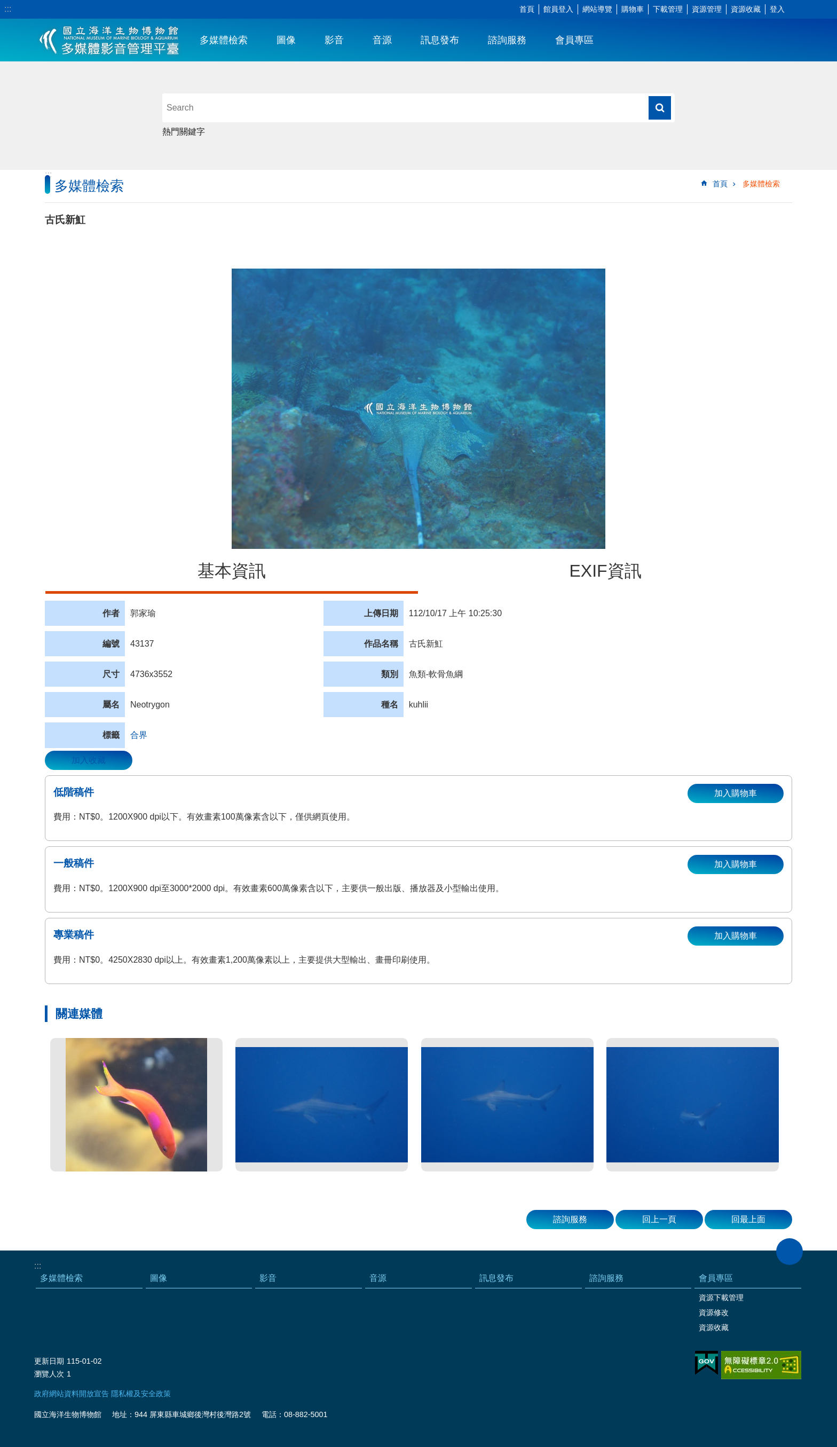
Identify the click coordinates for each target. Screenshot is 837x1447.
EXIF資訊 (605, 570)
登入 (777, 9)
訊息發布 (440, 40)
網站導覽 (597, 9)
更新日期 (49, 1361)
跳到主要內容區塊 (5, 5)
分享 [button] (813, 10)
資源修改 (714, 1312)
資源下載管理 (721, 1297)
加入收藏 (89, 760)
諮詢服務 (507, 40)
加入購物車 (735, 793)
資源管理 (707, 9)
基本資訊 (232, 570)
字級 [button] (797, 10)
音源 (382, 40)
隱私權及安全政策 (141, 1393)
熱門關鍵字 (183, 131)
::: (7, 8)
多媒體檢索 (224, 40)
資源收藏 (746, 9)
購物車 (632, 9)
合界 (138, 735)
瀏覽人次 (49, 1374)
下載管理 (668, 9)
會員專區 (574, 40)
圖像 (286, 40)
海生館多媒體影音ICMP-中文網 (109, 40)
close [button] (789, 1251)
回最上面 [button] (748, 1219)
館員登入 (558, 9)
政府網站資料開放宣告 (71, 1393)
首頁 (526, 9)
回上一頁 (659, 1219)
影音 (334, 40)
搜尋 (660, 108)
